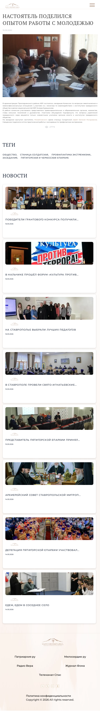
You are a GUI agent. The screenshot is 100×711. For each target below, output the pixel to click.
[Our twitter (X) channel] (48, 686)
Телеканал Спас (50, 674)
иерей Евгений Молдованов (84, 120)
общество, (10, 154)
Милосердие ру (75, 656)
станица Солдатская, (34, 154)
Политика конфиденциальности (48, 695)
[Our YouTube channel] (53, 686)
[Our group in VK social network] (43, 686)
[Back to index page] (12, 8)
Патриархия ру (25, 656)
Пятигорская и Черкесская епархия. (45, 158)
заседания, (11, 158)
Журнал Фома (75, 665)
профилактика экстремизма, (71, 154)
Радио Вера (25, 665)
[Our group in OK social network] (57, 686)
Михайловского (40, 120)
